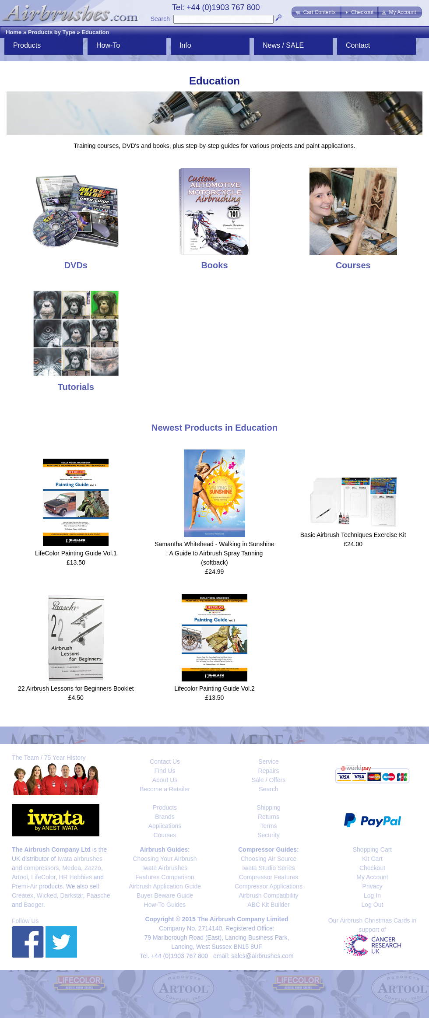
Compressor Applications (268, 886)
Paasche (98, 895)
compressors (41, 867)
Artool (20, 877)
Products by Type (51, 32)
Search (160, 18)
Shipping (269, 807)
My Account (372, 877)
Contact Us (165, 761)
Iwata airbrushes (79, 858)
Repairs (268, 770)
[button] (316, 12)
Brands (164, 816)
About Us (165, 779)
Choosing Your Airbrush (165, 858)
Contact (358, 45)
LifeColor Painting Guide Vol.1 (76, 553)
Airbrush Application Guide (165, 886)
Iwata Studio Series (268, 867)
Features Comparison (164, 877)
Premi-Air (24, 886)
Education (95, 32)
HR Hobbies (75, 877)
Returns (268, 816)
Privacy (372, 886)
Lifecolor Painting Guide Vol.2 (214, 688)
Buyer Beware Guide (165, 895)
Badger (33, 904)
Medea (71, 867)
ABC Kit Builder (268, 904)
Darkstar (71, 895)
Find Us (164, 770)
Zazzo (92, 867)
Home (13, 32)
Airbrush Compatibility (268, 895)
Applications (165, 825)
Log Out (372, 904)
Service (268, 761)
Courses (164, 835)
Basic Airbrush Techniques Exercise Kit (353, 534)
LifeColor (43, 877)
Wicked (47, 895)
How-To (108, 45)
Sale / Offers (269, 779)
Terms (268, 825)
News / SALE (283, 45)
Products (27, 45)
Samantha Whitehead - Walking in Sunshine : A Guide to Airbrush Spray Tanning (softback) (214, 553)
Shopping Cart (372, 849)
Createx (22, 895)
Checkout (372, 867)
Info (185, 45)
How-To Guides (165, 904)
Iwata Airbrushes (165, 867)
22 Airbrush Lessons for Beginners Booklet (76, 688)
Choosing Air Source (269, 858)
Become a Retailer (165, 789)
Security (268, 835)
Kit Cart (372, 858)
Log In (372, 895)
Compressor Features (268, 877)
